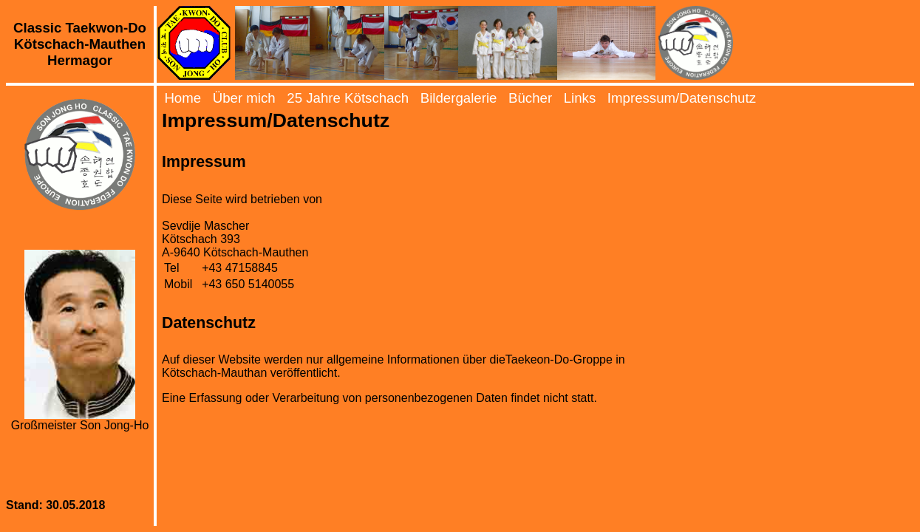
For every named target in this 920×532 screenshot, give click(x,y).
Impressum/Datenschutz (681, 98)
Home (182, 98)
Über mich (244, 98)
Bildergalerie (458, 98)
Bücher (530, 98)
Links (580, 98)
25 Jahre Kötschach (348, 98)
